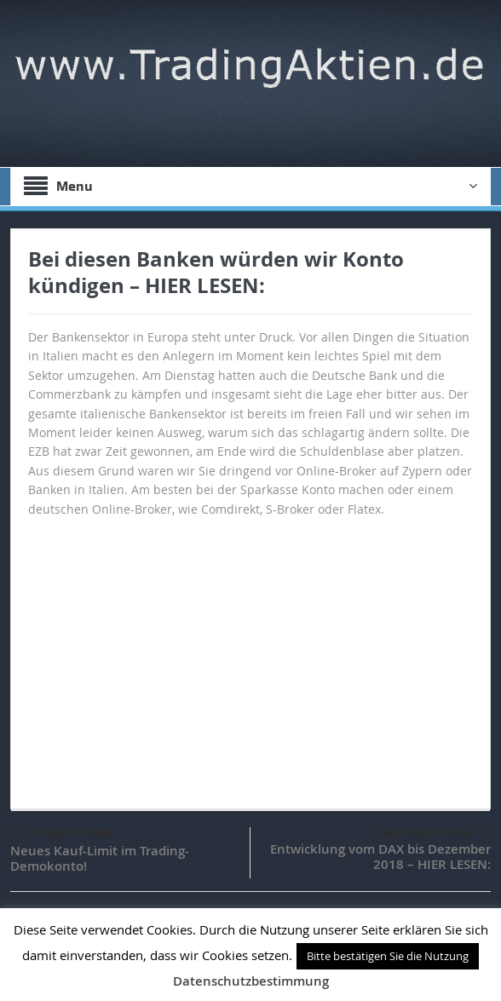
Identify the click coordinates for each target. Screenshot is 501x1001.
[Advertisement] (250, 655)
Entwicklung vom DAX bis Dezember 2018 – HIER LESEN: (380, 856)
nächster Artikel (434, 832)
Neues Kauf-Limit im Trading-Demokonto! (99, 858)
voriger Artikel (62, 833)
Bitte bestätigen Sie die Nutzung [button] (388, 956)
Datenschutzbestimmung (251, 981)
